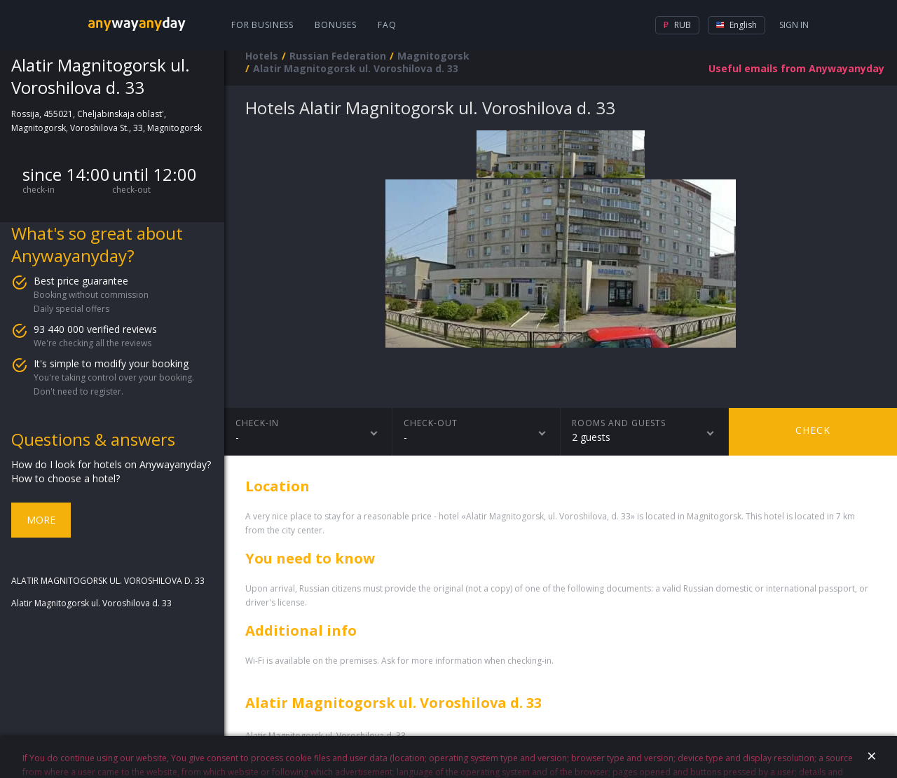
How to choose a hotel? (65, 478)
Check (812, 430)
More (41, 519)
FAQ (387, 25)
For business (262, 25)
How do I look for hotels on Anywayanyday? (111, 464)
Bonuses (336, 25)
